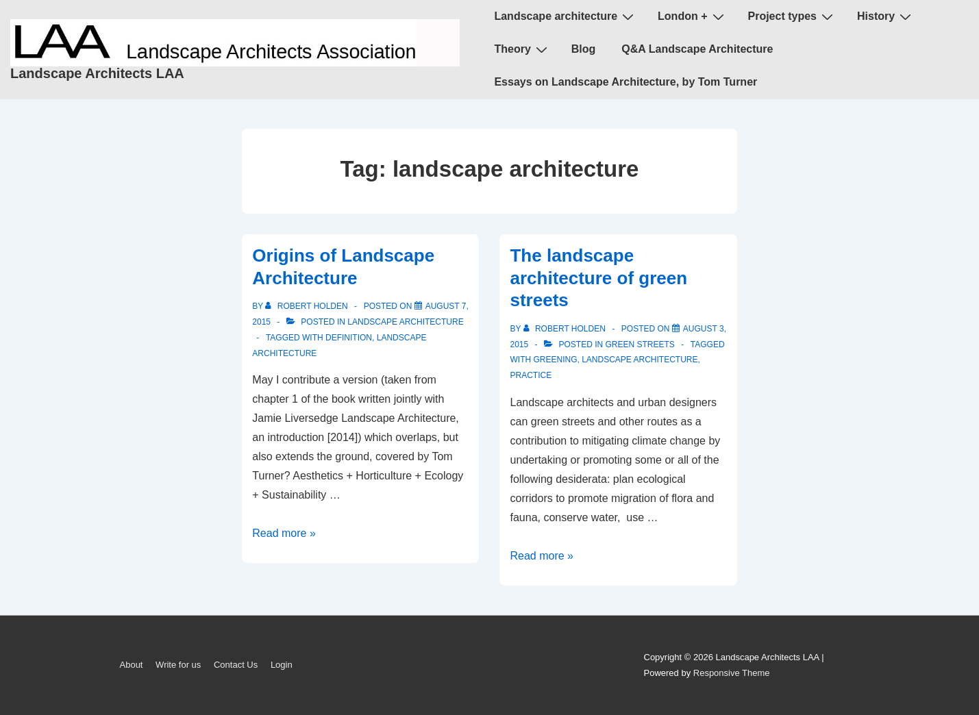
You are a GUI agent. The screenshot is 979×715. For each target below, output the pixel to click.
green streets (640, 344)
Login (282, 665)
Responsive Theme (731, 673)
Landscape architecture (565, 16)
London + (692, 16)
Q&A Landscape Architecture (697, 49)
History (886, 16)
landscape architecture (405, 322)
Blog (583, 49)
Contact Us (236, 665)
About (131, 665)
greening (555, 359)
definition (348, 337)
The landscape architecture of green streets (598, 277)
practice (531, 375)
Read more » (284, 533)
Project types (792, 16)
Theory (522, 49)
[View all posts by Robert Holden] (307, 306)
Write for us (178, 665)
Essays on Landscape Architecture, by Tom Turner (625, 82)
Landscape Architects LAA (97, 73)
